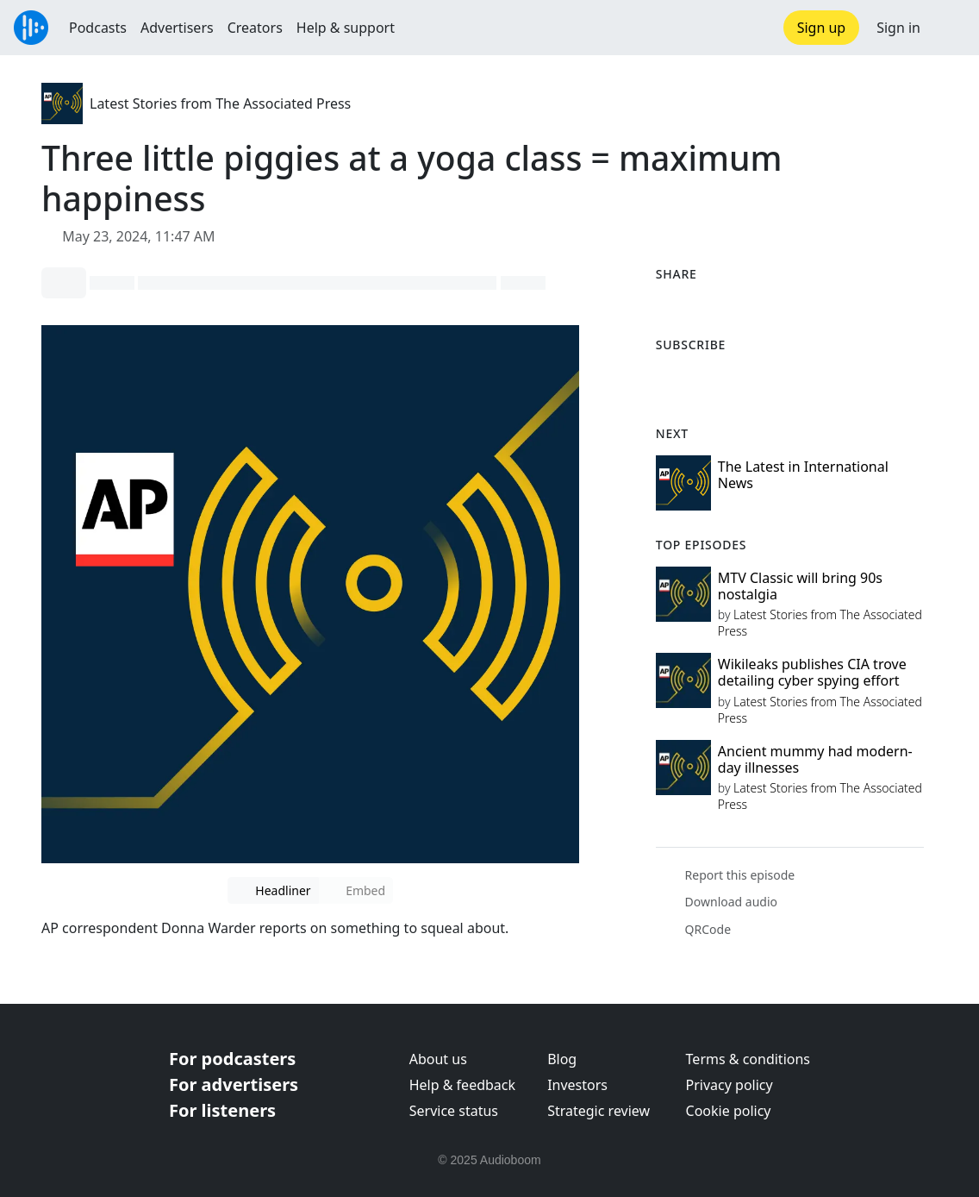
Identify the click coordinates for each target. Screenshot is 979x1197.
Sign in (898, 27)
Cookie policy (728, 1110)
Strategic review (598, 1110)
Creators (255, 27)
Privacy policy (729, 1084)
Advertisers (177, 27)
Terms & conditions (748, 1059)
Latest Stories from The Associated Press (220, 103)
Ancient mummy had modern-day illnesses (815, 759)
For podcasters (232, 1058)
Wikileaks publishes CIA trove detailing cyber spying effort (812, 672)
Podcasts (98, 27)
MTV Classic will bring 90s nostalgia (800, 586)
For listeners (222, 1110)
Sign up (821, 27)
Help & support (345, 27)
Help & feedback (462, 1084)
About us (438, 1059)
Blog (562, 1059)
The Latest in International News (803, 474)
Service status (453, 1110)
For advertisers (233, 1084)
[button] (949, 27)
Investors (577, 1084)
